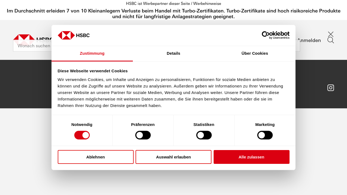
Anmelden (309, 40)
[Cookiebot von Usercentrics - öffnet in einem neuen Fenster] (266, 35)
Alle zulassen (251, 157)
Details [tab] (173, 53)
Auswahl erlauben (173, 157)
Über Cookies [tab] (255, 53)
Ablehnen (95, 157)
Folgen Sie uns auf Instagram (330, 87)
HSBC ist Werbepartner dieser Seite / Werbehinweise (173, 3)
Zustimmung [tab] (92, 53)
